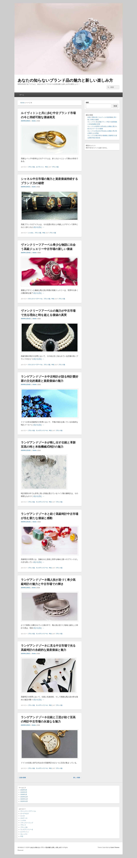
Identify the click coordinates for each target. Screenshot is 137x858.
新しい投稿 (77, 777)
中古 (46, 167)
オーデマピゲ (24, 813)
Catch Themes (114, 847)
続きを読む (38, 227)
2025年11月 (24, 799)
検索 (87, 102)
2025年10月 (24, 801)
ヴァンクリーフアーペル (35, 299)
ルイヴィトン (40, 167)
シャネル (30, 233)
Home (22, 103)
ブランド (23, 825)
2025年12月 (24, 797)
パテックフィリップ (26, 822)
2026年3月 (23, 790)
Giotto (34, 121)
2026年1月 (23, 794)
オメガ (22, 816)
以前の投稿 (22, 777)
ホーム (21, 95)
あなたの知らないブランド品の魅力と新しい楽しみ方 (65, 80)
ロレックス (23, 834)
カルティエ (23, 818)
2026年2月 (23, 792)
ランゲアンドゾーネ (42, 430)
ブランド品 (31, 167)
